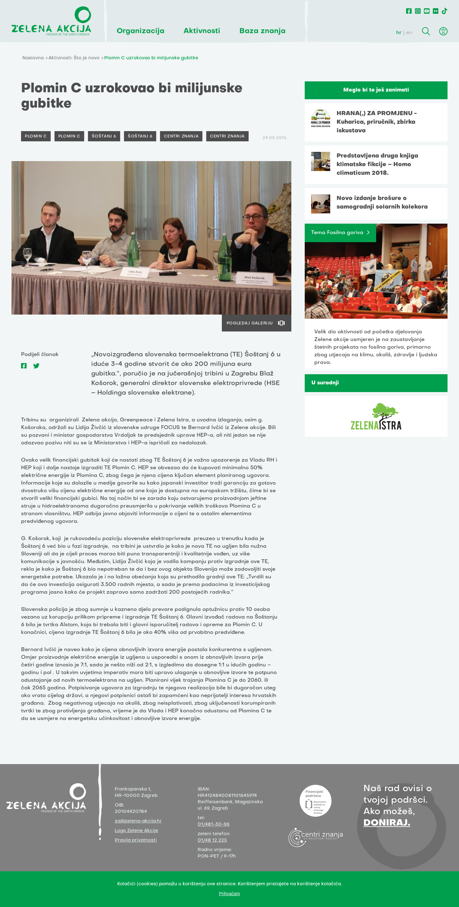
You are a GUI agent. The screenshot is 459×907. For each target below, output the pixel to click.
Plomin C (36, 136)
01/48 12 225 (212, 840)
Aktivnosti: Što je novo (73, 58)
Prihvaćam (229, 893)
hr (399, 32)
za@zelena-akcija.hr (138, 821)
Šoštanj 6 (104, 136)
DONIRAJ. (386, 823)
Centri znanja (181, 136)
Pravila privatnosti (136, 840)
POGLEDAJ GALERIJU (250, 323)
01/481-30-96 (213, 824)
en (409, 32)
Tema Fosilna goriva (337, 232)
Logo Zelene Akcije (136, 831)
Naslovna (33, 58)
